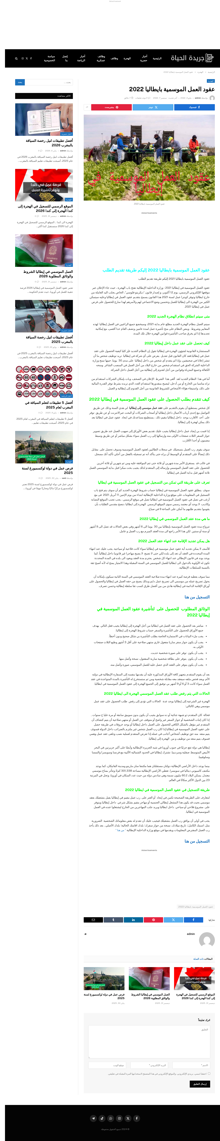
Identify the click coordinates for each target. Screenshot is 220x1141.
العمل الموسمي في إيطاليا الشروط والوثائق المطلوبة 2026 (145, 996)
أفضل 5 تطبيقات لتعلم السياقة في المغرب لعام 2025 (44, 405)
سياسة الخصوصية (44, 58)
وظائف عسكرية (96, 58)
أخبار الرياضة (76, 58)
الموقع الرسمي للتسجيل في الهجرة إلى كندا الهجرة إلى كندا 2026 (190, 996)
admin (193, 98)
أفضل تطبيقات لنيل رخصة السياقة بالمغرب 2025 (44, 339)
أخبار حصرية (138, 58)
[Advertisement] (120, 26)
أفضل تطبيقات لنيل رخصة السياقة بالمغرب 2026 (44, 143)
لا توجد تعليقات (137, 98)
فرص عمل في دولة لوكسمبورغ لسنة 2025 (99, 996)
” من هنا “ (115, 830)
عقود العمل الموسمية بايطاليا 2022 (190, 907)
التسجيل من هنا (191, 596)
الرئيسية (152, 58)
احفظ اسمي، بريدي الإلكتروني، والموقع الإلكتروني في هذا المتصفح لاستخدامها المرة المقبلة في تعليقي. (152, 1073)
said (59, 478)
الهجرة (122, 58)
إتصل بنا (60, 58)
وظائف (109, 58)
